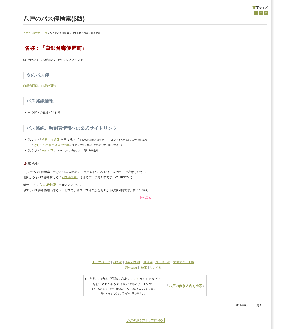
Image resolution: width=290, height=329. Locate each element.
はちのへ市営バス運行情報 (51, 145)
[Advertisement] (145, 229)
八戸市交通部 (51, 139)
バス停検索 (69, 177)
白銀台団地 (48, 85)
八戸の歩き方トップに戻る (145, 320)
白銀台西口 (30, 85)
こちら (135, 278)
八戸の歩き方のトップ (35, 33)
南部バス (48, 150)
